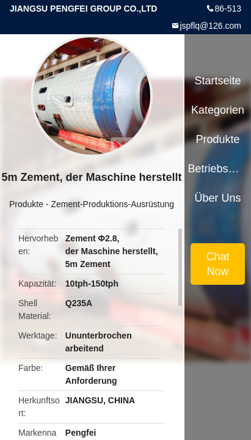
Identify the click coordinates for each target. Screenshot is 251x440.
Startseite (218, 81)
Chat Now (218, 264)
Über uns (218, 198)
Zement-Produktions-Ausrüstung (112, 204)
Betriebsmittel (217, 169)
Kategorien (217, 110)
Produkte (26, 204)
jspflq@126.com (210, 26)
